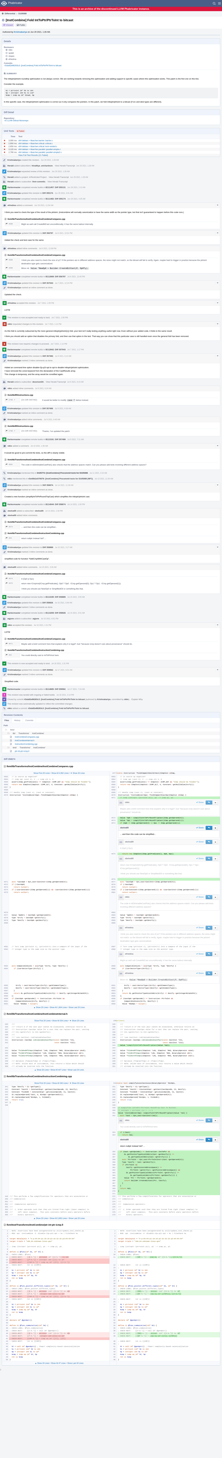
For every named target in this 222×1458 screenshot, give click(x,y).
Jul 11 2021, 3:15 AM (98, 473)
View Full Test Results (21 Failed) (33, 155)
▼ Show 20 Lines (77, 773)
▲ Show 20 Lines (41, 1007)
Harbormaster (14, 187)
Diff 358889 (48, 547)
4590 (9, 268)
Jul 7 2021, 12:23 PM (63, 283)
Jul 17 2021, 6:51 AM (63, 670)
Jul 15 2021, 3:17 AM (63, 547)
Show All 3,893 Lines (58, 1218)
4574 (9, 527)
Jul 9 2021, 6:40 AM (52, 419)
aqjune (10, 618)
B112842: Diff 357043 (56, 349)
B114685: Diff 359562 (56, 689)
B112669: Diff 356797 (56, 276)
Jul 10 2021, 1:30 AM (39, 446)
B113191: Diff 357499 (56, 439)
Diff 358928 (47, 603)
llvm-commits (38, 181)
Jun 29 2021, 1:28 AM (50, 160)
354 (9, 538)
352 (9, 655)
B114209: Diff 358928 (56, 613)
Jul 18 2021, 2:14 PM (65, 695)
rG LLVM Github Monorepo (16, 120)
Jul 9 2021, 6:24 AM (43, 388)
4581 (9, 464)
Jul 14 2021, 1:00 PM (76, 504)
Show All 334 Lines (60, 1021)
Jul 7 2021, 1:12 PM (53, 324)
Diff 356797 (48, 233)
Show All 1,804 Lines (58, 1007)
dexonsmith (38, 382)
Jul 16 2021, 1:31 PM (42, 625)
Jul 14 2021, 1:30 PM (54, 511)
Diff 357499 (47, 408)
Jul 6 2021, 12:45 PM (76, 277)
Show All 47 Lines (58, 1363)
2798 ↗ (10, 400)
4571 (9, 643)
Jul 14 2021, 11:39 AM (64, 485)
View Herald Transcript (65, 166)
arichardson (47, 166)
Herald (10, 166)
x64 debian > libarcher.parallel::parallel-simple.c (39, 149)
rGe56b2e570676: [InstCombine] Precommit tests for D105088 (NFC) (60, 478)
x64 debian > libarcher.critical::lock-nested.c (37, 146)
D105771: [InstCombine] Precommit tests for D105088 (62, 473)
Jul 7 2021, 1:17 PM (75, 350)
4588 (9, 224)
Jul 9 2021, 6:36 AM (63, 408)
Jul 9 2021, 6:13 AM (63, 356)
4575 (9, 583)
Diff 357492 (48, 356)
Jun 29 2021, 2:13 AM (76, 187)
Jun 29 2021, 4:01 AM (64, 193)
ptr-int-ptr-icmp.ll (22, 751)
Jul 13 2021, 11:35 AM (104, 479)
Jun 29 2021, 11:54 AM (43, 205)
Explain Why (137, 699)
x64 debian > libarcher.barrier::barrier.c (35, 140)
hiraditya (36, 166)
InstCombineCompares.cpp (27, 737)
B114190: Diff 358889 (56, 597)
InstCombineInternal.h (24, 740)
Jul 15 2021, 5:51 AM (76, 613)
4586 (9, 260)
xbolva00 (12, 511)
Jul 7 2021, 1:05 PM (45, 303)
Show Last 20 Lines (77, 1007)
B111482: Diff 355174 (56, 199)
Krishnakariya (20, 32)
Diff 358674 (48, 485)
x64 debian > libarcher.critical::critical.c (35, 143)
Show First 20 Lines (42, 773)
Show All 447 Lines (58, 1070)
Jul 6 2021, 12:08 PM (47, 248)
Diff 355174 (47, 193)
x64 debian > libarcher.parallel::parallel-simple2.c (40, 152)
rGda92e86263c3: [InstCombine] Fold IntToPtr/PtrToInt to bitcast (32, 65)
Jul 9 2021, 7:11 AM (75, 439)
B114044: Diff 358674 (56, 504)
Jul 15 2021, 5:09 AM (63, 603)
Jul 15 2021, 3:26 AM (48, 567)
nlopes (11, 56)
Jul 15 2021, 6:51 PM (49, 619)
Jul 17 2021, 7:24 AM (76, 689)
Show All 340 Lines (60, 1083)
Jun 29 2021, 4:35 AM (76, 199)
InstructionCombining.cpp (26, 744)
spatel (11, 53)
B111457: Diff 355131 (56, 187)
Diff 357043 (48, 283)
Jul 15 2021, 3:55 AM (76, 597)
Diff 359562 (48, 670)
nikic (10, 50)
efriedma (12, 59)
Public (22, 25)
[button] (219, 3)
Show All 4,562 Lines (60, 773)
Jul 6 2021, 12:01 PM (63, 233)
